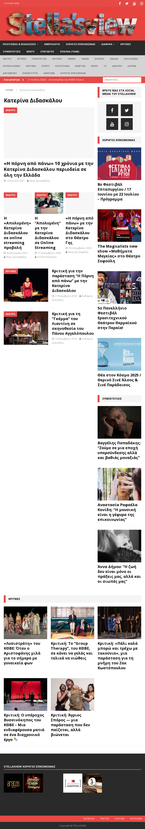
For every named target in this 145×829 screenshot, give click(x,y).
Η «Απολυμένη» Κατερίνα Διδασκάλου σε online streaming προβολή (17, 232)
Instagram (136, 818)
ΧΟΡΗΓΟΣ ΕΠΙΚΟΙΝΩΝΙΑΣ (80, 43)
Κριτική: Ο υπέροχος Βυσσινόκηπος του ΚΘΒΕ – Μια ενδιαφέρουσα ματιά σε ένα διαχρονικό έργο (24, 727)
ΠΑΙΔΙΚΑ (114, 58)
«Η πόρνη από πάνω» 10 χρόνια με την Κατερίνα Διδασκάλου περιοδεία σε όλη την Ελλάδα (48, 168)
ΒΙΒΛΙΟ (94, 65)
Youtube (119, 818)
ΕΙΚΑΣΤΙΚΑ (80, 65)
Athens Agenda (11, 65)
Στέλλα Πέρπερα (46, 256)
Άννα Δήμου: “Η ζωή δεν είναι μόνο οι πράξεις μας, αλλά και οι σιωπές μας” (119, 573)
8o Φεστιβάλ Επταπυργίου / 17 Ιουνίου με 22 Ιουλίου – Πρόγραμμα (118, 191)
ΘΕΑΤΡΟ (7, 58)
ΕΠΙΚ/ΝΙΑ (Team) (69, 51)
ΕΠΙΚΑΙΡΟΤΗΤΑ (30, 72)
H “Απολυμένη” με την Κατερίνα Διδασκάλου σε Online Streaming (48, 232)
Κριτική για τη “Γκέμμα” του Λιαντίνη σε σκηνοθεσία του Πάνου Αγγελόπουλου (73, 323)
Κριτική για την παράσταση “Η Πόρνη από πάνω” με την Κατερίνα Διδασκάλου (73, 280)
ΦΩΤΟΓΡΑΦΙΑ (62, 65)
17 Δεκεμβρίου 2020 (49, 252)
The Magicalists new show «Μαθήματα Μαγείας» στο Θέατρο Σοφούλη (119, 253)
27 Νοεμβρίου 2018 (66, 295)
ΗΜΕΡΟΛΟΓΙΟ (52, 43)
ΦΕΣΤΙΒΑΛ (31, 65)
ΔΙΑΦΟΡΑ (106, 43)
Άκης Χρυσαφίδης (40, 180)
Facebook (88, 818)
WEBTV (30, 51)
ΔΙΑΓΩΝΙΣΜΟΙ (10, 72)
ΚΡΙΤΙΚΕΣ (125, 43)
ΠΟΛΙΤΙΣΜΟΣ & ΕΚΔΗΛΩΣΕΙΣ (19, 43)
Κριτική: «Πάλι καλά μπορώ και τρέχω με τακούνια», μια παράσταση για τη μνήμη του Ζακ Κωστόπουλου (118, 655)
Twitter (104, 818)
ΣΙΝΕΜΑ (72, 58)
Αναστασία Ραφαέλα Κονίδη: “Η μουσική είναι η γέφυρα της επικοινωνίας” (117, 512)
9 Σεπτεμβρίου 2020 (80, 247)
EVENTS (45, 65)
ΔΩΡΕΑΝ (131, 65)
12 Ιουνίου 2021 (16, 180)
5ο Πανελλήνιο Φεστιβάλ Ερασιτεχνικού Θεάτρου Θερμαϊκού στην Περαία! (117, 317)
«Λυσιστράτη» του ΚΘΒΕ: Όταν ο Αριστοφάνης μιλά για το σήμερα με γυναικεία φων (22, 652)
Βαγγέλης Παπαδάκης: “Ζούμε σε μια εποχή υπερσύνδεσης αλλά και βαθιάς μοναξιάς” (119, 450)
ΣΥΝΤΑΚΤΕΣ (47, 51)
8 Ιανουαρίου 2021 (17, 252)
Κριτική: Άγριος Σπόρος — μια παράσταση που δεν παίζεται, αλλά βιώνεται (70, 724)
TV (105, 65)
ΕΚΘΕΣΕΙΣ (99, 58)
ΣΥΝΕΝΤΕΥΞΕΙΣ (12, 51)
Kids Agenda (131, 58)
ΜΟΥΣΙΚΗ (57, 58)
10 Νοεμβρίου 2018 (66, 338)
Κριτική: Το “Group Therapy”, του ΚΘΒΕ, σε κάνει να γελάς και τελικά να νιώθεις (72, 650)
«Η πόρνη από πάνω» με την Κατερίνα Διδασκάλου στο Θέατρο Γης (79, 230)
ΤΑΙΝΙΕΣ (85, 58)
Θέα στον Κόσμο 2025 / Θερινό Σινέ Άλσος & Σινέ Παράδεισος (119, 379)
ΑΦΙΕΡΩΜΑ (49, 72)
